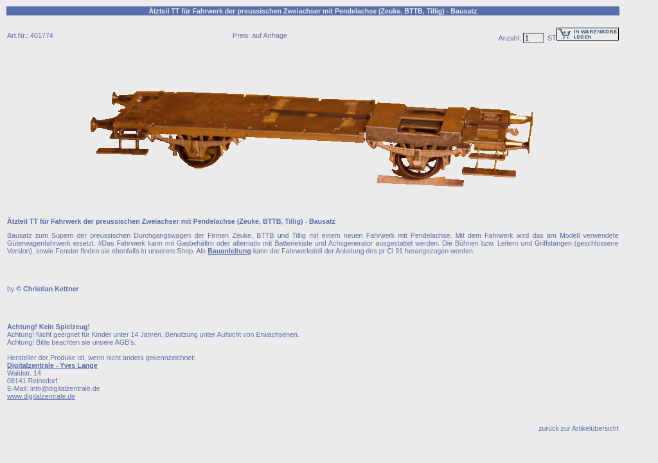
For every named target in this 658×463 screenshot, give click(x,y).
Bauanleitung (229, 251)
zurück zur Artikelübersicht (578, 428)
